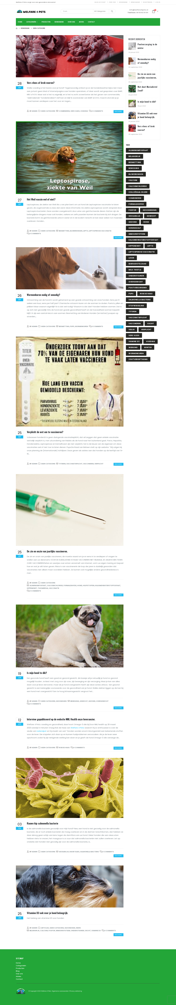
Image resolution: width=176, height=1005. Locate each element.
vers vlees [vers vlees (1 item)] (134, 335)
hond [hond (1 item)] (146, 222)
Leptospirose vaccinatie (100, 231)
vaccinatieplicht (74, 464)
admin (34, 111)
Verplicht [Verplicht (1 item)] (146, 329)
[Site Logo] (31, 11)
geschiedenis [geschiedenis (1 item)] (150, 210)
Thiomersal (43, 588)
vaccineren (88, 464)
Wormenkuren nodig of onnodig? (43, 295)
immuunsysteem (63, 930)
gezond (91, 701)
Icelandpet (42, 731)
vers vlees (75, 111)
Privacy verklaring (76, 991)
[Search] (112, 11)
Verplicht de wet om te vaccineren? (45, 432)
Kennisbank (123, 2)
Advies (81, 22)
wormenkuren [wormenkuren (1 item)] (136, 353)
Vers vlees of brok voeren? (41, 83)
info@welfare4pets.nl (138, 10)
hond (79, 585)
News (78, 928)
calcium (44, 930)
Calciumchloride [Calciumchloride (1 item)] (138, 186)
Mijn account (100, 2)
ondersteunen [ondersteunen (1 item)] (136, 276)
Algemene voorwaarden (60, 991)
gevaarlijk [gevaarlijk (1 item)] (134, 216)
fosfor (52, 930)
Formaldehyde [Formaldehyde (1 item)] (136, 204)
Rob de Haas (64, 747)
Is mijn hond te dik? (37, 673)
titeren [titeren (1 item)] (133, 311)
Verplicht (98, 464)
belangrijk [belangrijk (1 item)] (134, 156)
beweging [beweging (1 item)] (134, 168)
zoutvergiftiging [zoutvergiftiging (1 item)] (138, 359)
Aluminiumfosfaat (38, 585)
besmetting (64, 231)
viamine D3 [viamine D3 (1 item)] (134, 341)
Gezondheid (61, 701)
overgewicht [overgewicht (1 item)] (136, 282)
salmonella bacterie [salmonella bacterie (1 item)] (140, 299)
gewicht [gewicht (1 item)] (151, 216)
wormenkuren (81, 326)
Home (20, 22)
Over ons (112, 2)
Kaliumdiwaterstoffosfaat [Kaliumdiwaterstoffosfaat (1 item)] (143, 240)
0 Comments (97, 111)
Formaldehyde (70, 585)
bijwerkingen (76, 231)
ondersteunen (77, 930)
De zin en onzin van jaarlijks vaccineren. (47, 551)
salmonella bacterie (89, 852)
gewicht (84, 701)
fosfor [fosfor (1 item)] (132, 210)
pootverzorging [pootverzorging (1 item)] (138, 287)
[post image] (69, 56)
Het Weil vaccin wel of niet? (41, 199)
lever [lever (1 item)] (131, 258)
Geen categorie (48, 111)
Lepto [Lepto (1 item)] (150, 246)
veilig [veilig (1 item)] (132, 329)
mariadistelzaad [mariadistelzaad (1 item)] (137, 264)
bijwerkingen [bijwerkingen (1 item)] (136, 174)
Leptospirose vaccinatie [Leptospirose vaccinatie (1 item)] (142, 252)
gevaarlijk (64, 852)
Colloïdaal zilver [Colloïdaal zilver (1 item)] (138, 192)
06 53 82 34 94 (142, 13)
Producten (46, 22)
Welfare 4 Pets (77, 727)
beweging (74, 701)
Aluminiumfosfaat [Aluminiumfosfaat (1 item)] (138, 150)
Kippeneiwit (32, 588)
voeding (84, 111)
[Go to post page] (132, 46)
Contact (91, 22)
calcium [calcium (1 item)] (133, 180)
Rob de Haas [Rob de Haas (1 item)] (146, 293)
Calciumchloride (55, 585)
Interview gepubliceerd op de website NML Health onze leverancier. (61, 719)
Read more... (118, 111)
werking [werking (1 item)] (133, 347)
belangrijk (34, 930)
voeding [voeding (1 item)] (150, 341)
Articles (45, 928)
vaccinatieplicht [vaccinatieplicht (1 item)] (138, 317)
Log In (157, 2)
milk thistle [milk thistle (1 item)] (135, 270)
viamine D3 (96, 930)
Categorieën (31, 22)
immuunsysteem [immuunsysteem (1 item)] (137, 234)
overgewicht (102, 701)
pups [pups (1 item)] (131, 293)
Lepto (85, 231)
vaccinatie (54, 588)
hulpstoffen (88, 585)
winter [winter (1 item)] (148, 347)
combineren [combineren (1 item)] (135, 198)
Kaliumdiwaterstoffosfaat (107, 585)
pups (72, 326)
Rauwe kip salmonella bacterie (42, 823)
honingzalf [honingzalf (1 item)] (135, 228)
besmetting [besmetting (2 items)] (135, 162)
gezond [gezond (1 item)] (133, 222)
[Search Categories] (101, 11)
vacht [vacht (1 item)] (150, 323)
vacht (88, 930)
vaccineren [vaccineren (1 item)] (135, 323)
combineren (64, 111)
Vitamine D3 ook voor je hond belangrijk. (47, 913)
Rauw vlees (74, 852)
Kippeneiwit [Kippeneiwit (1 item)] (135, 246)
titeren (62, 464)
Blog (17, 971)
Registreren (147, 2)
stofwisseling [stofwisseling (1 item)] (136, 305)
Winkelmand (135, 2)
